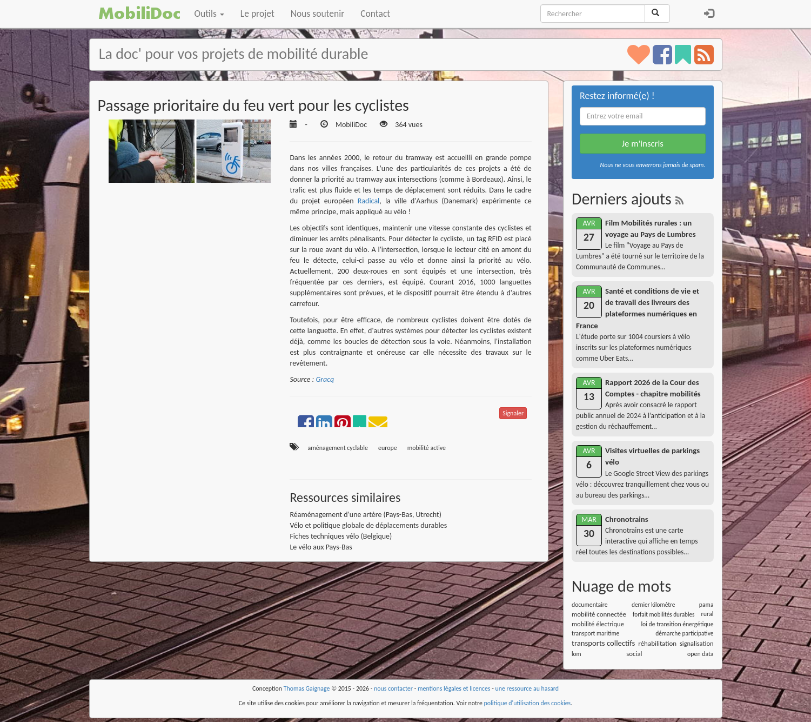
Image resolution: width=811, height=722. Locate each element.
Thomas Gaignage (307, 688)
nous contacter (393, 688)
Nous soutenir (317, 13)
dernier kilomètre (653, 604)
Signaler (513, 413)
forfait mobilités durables (663, 614)
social (634, 654)
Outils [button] (209, 13)
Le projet (257, 13)
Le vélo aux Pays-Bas (321, 547)
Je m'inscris (642, 143)
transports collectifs (603, 643)
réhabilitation (657, 643)
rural (707, 614)
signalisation (697, 643)
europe (387, 448)
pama (706, 604)
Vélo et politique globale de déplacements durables (368, 525)
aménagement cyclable (338, 448)
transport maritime (595, 633)
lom (576, 654)
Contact (375, 13)
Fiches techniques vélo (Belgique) (341, 536)
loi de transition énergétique (677, 624)
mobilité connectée (599, 614)
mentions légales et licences (454, 688)
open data (700, 654)
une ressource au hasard (527, 688)
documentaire (590, 604)
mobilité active (426, 448)
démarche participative (684, 633)
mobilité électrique (598, 624)
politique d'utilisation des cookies (527, 703)
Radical (369, 201)
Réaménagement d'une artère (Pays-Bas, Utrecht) (365, 514)
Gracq (325, 379)
